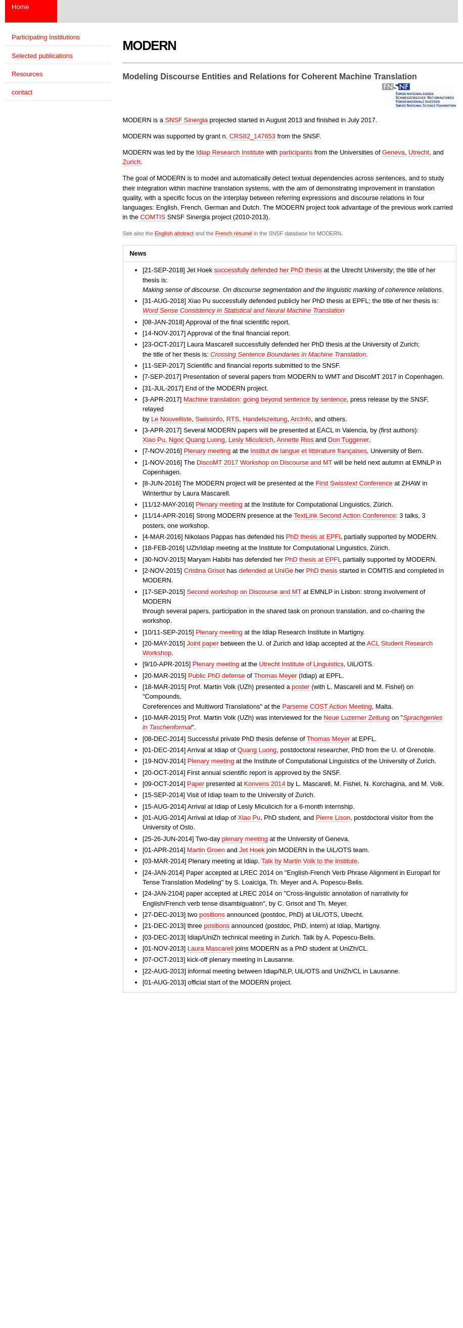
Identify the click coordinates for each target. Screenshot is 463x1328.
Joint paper (202, 643)
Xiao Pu (154, 440)
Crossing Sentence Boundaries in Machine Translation (288, 354)
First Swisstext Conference (353, 483)
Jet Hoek (252, 850)
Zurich (132, 162)
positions (212, 914)
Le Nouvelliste (171, 419)
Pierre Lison (333, 817)
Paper (195, 784)
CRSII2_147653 (252, 136)
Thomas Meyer (275, 675)
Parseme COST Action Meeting (327, 706)
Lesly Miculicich (250, 440)
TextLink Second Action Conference (345, 515)
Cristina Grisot (204, 570)
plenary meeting (245, 839)
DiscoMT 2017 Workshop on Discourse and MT (264, 462)
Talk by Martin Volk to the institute (309, 861)
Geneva (393, 152)
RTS (232, 419)
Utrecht (418, 152)
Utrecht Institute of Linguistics (301, 664)
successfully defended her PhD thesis (267, 270)
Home (20, 7)
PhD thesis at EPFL (314, 536)
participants (296, 152)
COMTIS (152, 217)
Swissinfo (208, 419)
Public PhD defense (216, 675)
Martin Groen (206, 850)
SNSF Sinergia (186, 120)
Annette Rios (294, 440)
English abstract (174, 233)
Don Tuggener (348, 440)
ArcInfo (301, 419)
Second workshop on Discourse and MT (244, 592)
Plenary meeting (207, 451)
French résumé (233, 233)
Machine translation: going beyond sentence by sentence (265, 399)
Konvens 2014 (265, 784)
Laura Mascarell (211, 948)
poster (301, 687)
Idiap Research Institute (230, 152)
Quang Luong (257, 750)
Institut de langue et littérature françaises (308, 451)
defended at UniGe (267, 570)
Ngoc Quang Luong (197, 440)
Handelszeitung (265, 419)
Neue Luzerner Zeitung (356, 717)
